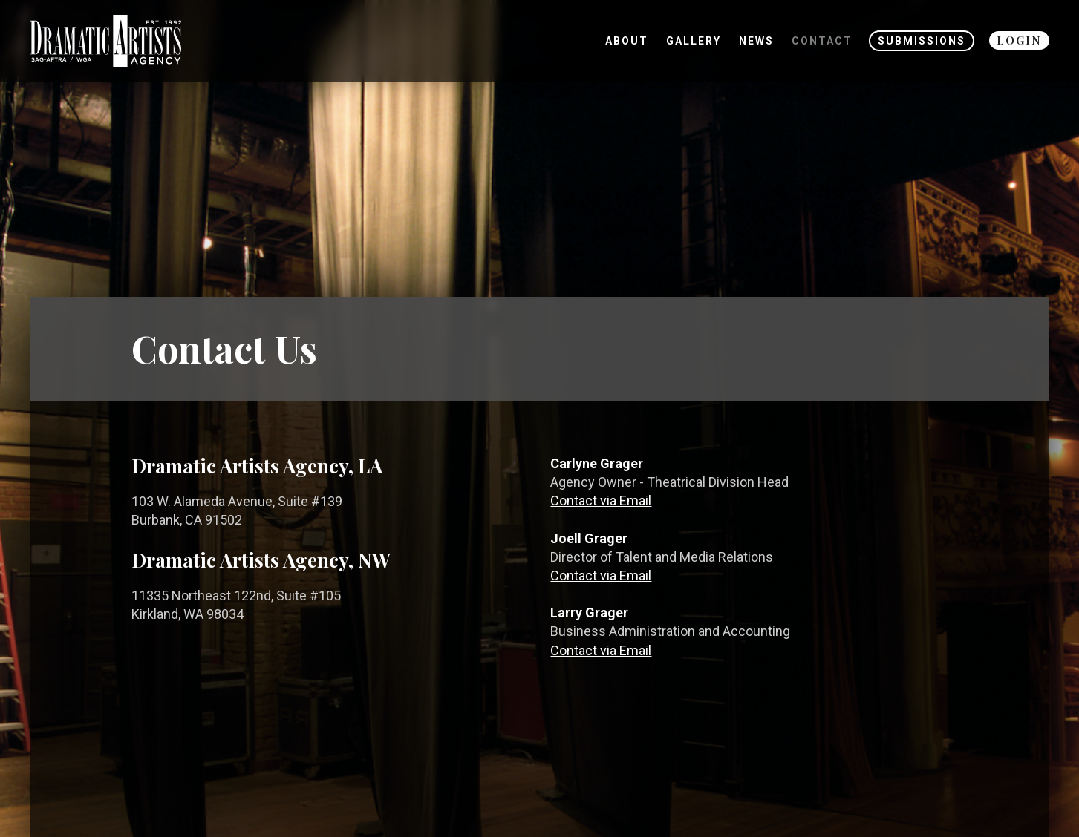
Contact (822, 41)
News (756, 41)
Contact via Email (600, 500)
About (626, 41)
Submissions (921, 41)
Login (1019, 40)
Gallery (693, 41)
